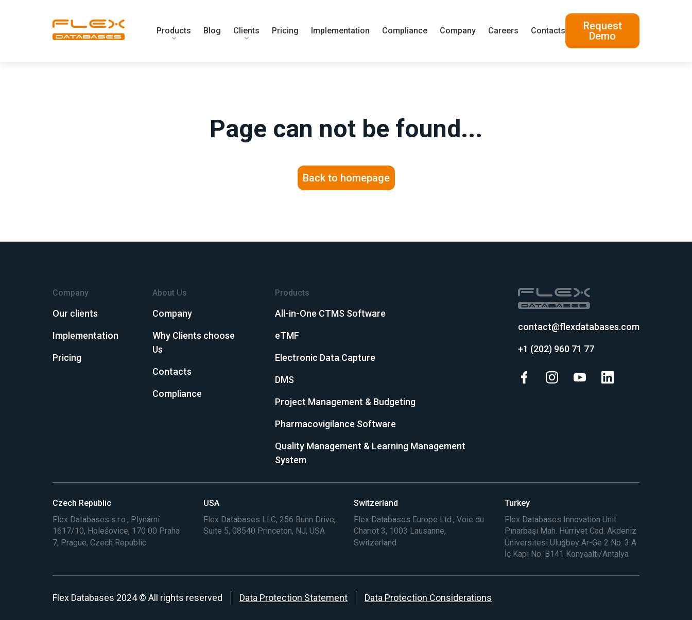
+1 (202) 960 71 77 (556, 348)
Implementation (340, 30)
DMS (284, 379)
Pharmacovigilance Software (335, 423)
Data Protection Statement (293, 597)
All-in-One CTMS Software (330, 313)
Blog (212, 30)
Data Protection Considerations (428, 597)
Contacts (548, 30)
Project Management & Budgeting (345, 401)
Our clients (75, 313)
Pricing (285, 30)
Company (458, 30)
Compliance (404, 30)
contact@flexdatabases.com (578, 326)
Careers (503, 30)
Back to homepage (346, 178)
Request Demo (602, 31)
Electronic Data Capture (325, 357)
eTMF (287, 335)
